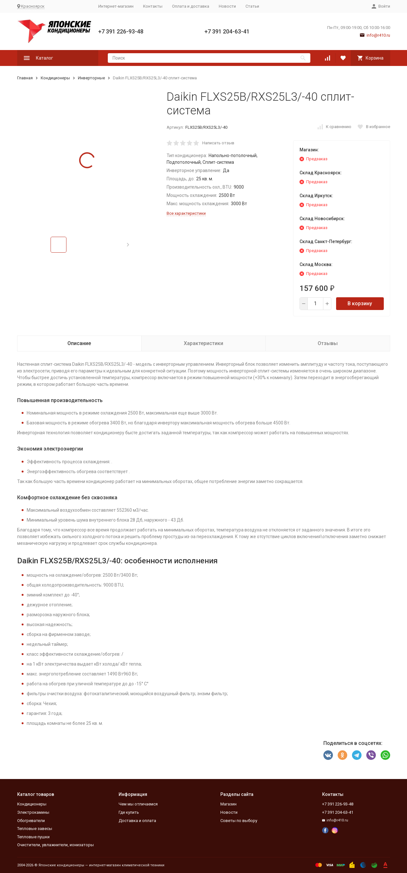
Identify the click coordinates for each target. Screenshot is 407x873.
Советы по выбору (238, 820)
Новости (227, 6)
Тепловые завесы (34, 828)
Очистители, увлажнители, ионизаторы (55, 844)
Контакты (152, 6)
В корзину (360, 303)
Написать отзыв (218, 143)
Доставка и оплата (137, 820)
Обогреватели (31, 820)
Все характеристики (186, 213)
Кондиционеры (55, 78)
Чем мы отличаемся (138, 804)
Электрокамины (33, 812)
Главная (25, 78)
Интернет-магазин (116, 6)
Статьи (252, 6)
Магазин (228, 804)
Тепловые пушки (33, 836)
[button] (128, 245)
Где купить (129, 812)
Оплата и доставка (190, 6)
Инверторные (91, 78)
